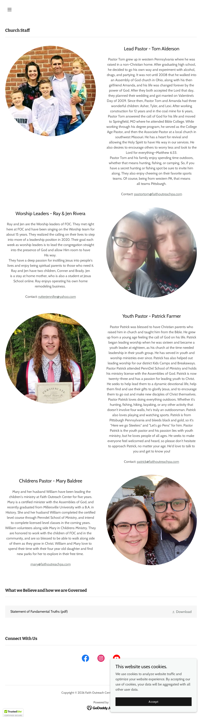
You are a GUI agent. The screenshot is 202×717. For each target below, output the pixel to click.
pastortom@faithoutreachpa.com (158, 194)
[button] (19, 9)
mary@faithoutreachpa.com (50, 564)
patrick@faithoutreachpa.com (158, 462)
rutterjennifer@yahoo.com (57, 297)
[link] (101, 612)
